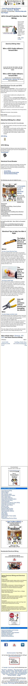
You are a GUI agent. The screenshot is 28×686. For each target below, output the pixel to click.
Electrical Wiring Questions (7, 636)
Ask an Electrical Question (15, 656)
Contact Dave (14, 672)
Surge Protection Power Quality (8, 515)
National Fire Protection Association (16, 682)
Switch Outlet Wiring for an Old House (5, 343)
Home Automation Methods (7, 511)
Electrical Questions (11, 652)
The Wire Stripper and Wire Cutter (9, 314)
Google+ (19, 675)
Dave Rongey (21, 38)
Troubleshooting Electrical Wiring (9, 518)
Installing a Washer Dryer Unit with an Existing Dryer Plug (20, 343)
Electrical (10, 10)
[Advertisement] (13, 392)
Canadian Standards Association (18, 679)
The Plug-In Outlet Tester (7, 280)
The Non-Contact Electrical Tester (9, 251)
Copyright (5, 667)
